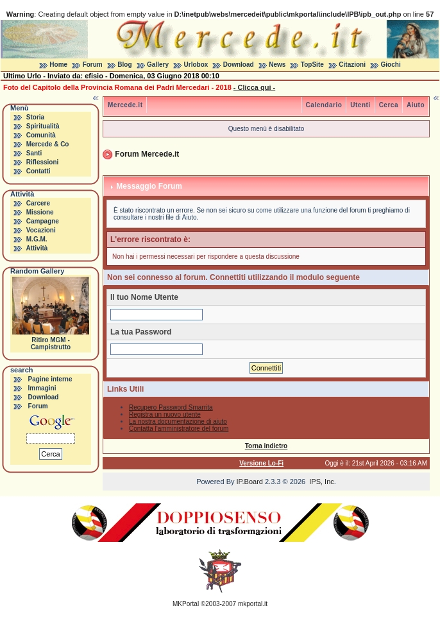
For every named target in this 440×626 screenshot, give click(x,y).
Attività (36, 248)
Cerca (388, 105)
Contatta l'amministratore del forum (178, 428)
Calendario (324, 105)
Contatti (38, 171)
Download (238, 64)
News (277, 64)
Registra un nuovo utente (165, 414)
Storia (35, 117)
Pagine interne (50, 379)
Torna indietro (266, 445)
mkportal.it (252, 603)
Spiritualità (43, 126)
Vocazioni (41, 230)
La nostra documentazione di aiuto (178, 421)
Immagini (42, 388)
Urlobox (196, 64)
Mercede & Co (47, 144)
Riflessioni (42, 162)
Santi (34, 153)
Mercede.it (125, 105)
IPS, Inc (321, 481)
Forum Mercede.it (147, 154)
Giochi (391, 64)
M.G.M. (36, 239)
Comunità (41, 135)
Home (58, 64)
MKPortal (186, 603)
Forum (93, 64)
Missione (40, 212)
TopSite (312, 64)
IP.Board (250, 481)
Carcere (38, 203)
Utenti (360, 105)
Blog (124, 64)
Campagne (42, 221)
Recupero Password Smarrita (171, 407)
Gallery (158, 64)
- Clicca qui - (254, 87)
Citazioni (352, 64)
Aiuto (416, 105)
